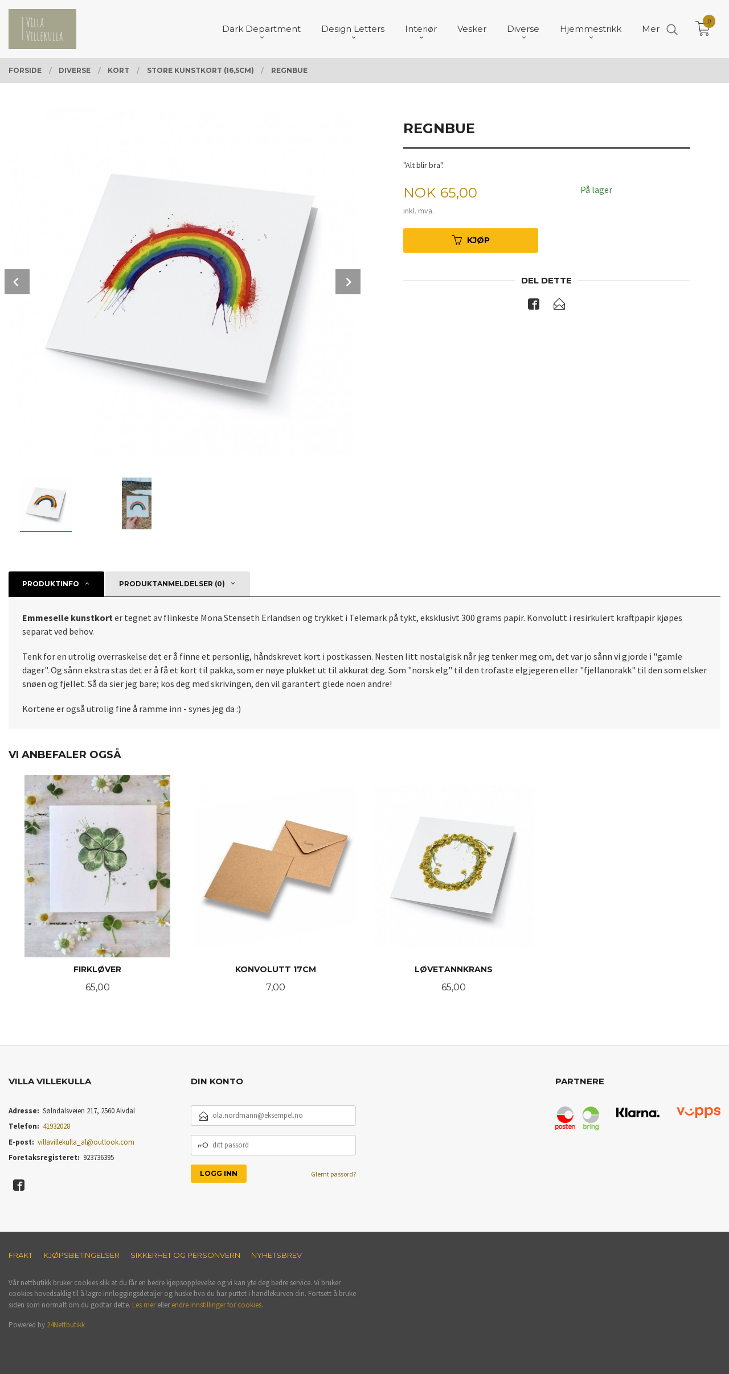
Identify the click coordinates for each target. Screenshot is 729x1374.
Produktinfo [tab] (50, 583)
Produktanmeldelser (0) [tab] (172, 583)
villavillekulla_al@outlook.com (86, 1142)
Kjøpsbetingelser (81, 1255)
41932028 (56, 1126)
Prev (17, 281)
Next (348, 281)
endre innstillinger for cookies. (217, 1305)
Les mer (143, 1305)
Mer (651, 28)
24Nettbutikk (66, 1325)
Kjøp (471, 240)
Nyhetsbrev (276, 1255)
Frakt (20, 1255)
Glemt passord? (333, 1174)
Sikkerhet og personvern (185, 1255)
